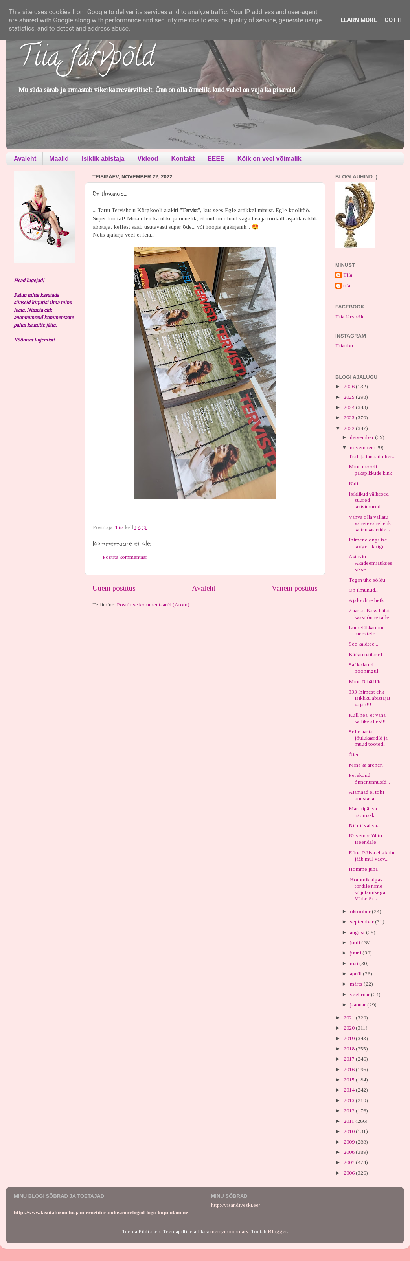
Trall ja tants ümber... (372, 456)
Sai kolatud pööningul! (364, 668)
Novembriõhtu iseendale (365, 839)
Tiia (347, 275)
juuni (356, 953)
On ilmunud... (364, 590)
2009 (350, 1142)
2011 (349, 1121)
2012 (350, 1111)
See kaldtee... (363, 644)
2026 (350, 386)
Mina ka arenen (366, 765)
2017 (350, 1059)
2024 (350, 407)
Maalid (59, 158)
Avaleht (25, 158)
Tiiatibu (344, 346)
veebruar (360, 994)
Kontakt (183, 158)
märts (357, 984)
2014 (350, 1090)
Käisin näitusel (365, 654)
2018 (350, 1049)
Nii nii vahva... (365, 825)
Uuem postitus (114, 588)
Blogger (277, 1231)
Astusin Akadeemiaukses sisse (370, 563)
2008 (350, 1152)
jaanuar (358, 1005)
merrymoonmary (229, 1231)
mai (354, 963)
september (362, 922)
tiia (346, 285)
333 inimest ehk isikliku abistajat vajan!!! (369, 698)
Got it (393, 20)
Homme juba (363, 869)
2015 (350, 1080)
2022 (350, 428)
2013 (350, 1100)
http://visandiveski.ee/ (235, 1205)
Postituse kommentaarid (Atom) (153, 605)
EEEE (216, 158)
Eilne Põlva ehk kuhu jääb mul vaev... (372, 856)
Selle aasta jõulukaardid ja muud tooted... (368, 738)
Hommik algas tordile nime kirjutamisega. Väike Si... (367, 889)
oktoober (361, 911)
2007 (350, 1162)
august (358, 932)
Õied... (356, 755)
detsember (362, 437)
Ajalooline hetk (366, 600)
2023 (350, 417)
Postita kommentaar (125, 557)
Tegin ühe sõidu (367, 580)
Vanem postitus (295, 588)
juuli (355, 942)
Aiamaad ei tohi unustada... (366, 795)
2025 (350, 397)
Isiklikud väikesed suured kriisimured (369, 500)
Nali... (355, 483)
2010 (350, 1131)
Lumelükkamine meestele (367, 630)
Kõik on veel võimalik (269, 158)
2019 (350, 1038)
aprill (356, 973)
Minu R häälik (364, 682)
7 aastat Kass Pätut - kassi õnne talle (371, 614)
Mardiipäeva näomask (363, 812)
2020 (350, 1028)
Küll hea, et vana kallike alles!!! (367, 718)
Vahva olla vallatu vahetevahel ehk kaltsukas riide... (370, 523)
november (362, 447)
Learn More (358, 20)
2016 (350, 1069)
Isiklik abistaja (103, 158)
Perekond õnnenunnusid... (369, 778)
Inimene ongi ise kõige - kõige (368, 543)
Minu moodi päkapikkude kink (370, 470)
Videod (148, 158)
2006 (350, 1173)
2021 (350, 1018)
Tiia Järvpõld (86, 59)
